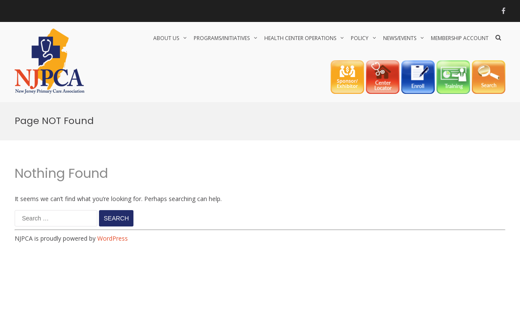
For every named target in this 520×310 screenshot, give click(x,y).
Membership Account (460, 38)
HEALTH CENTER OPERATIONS (300, 38)
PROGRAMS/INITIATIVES (222, 38)
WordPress (112, 238)
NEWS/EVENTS (399, 38)
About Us (166, 38)
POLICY (359, 38)
